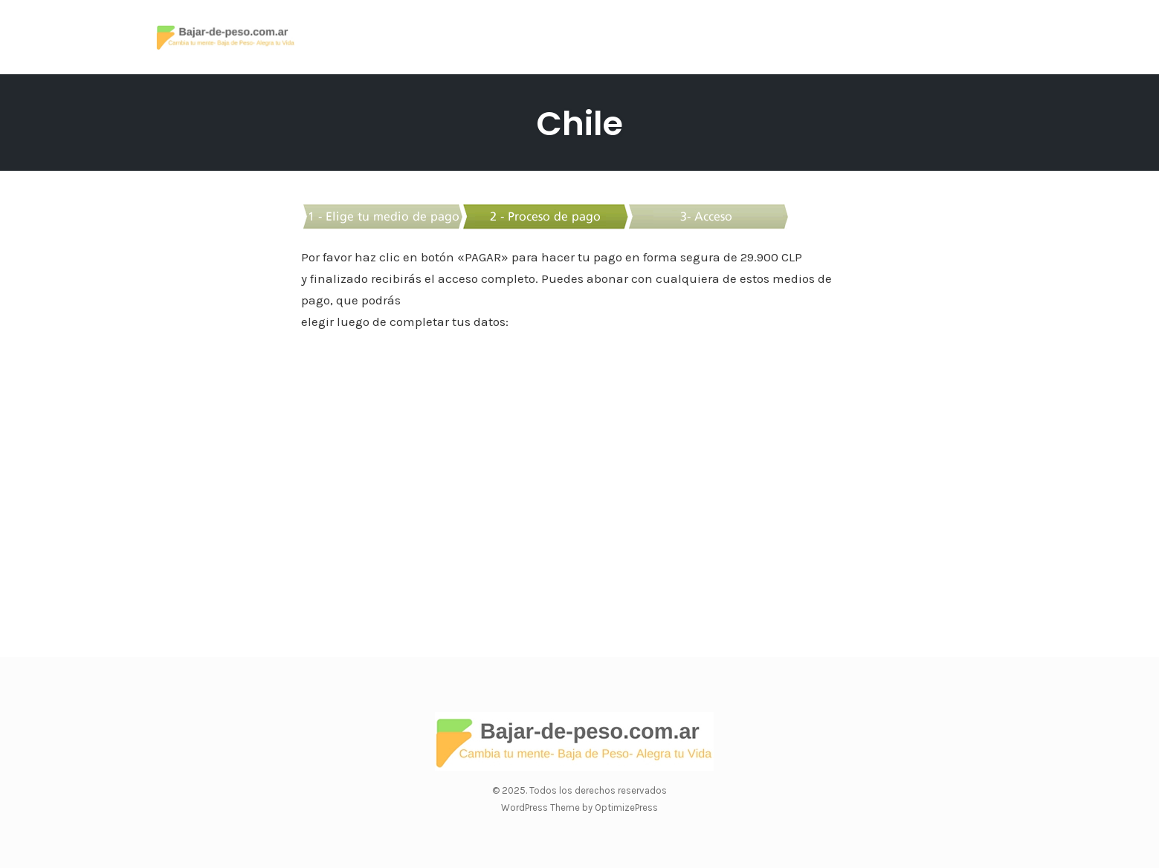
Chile (579, 123)
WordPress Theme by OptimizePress (579, 807)
